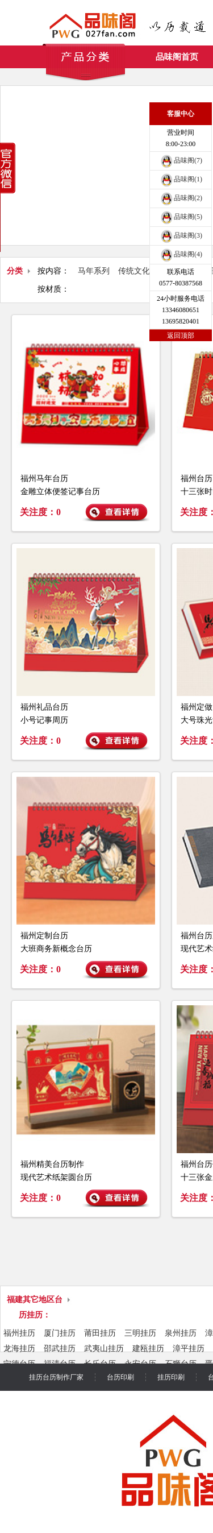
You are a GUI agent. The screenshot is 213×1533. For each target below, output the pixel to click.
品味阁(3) (180, 235)
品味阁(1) (180, 179)
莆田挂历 (100, 1333)
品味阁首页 (177, 56)
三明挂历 (140, 1333)
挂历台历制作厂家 (56, 1377)
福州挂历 (19, 1333)
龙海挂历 (19, 1348)
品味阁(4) (180, 254)
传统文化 (134, 271)
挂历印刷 (171, 1377)
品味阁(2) (180, 198)
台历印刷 (120, 1377)
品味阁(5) (180, 217)
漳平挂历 (188, 1348)
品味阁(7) (180, 160)
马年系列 (94, 271)
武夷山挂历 (104, 1348)
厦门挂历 (60, 1333)
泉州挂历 (181, 1333)
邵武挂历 (60, 1348)
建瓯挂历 (148, 1348)
